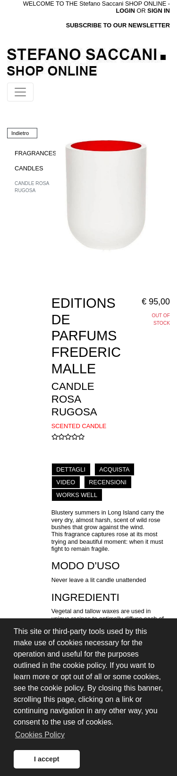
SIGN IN (158, 10)
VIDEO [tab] (65, 482)
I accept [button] (46, 759)
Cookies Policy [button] (40, 735)
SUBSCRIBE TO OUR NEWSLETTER (118, 25)
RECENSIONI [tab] (107, 482)
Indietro (20, 133)
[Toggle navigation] (20, 92)
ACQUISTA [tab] (114, 469)
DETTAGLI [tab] (70, 469)
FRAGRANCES (36, 153)
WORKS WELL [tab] (76, 494)
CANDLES (29, 168)
